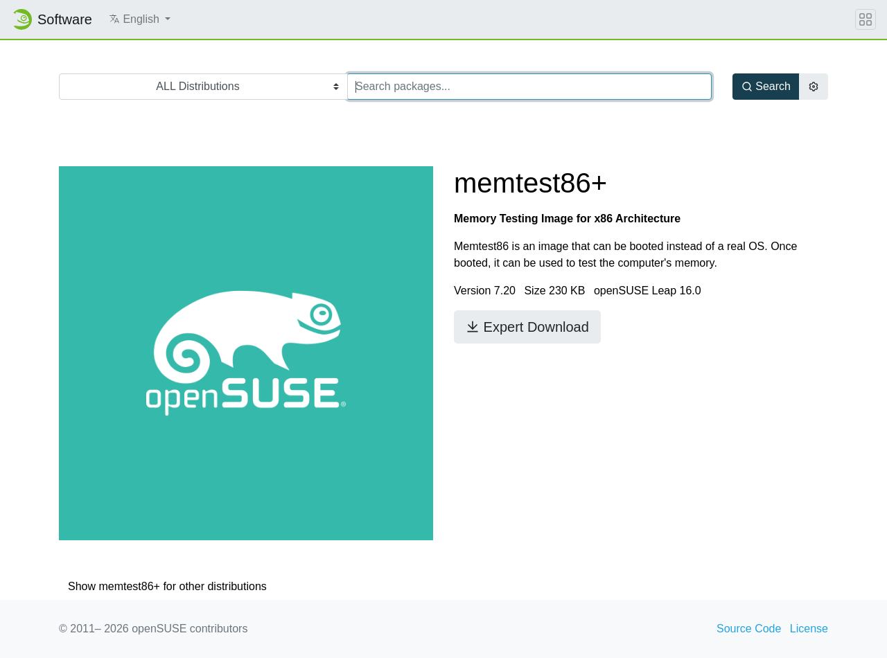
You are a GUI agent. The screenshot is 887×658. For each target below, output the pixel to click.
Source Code (749, 628)
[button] (139, 19)
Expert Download (527, 327)
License (809, 628)
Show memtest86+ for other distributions (167, 586)
